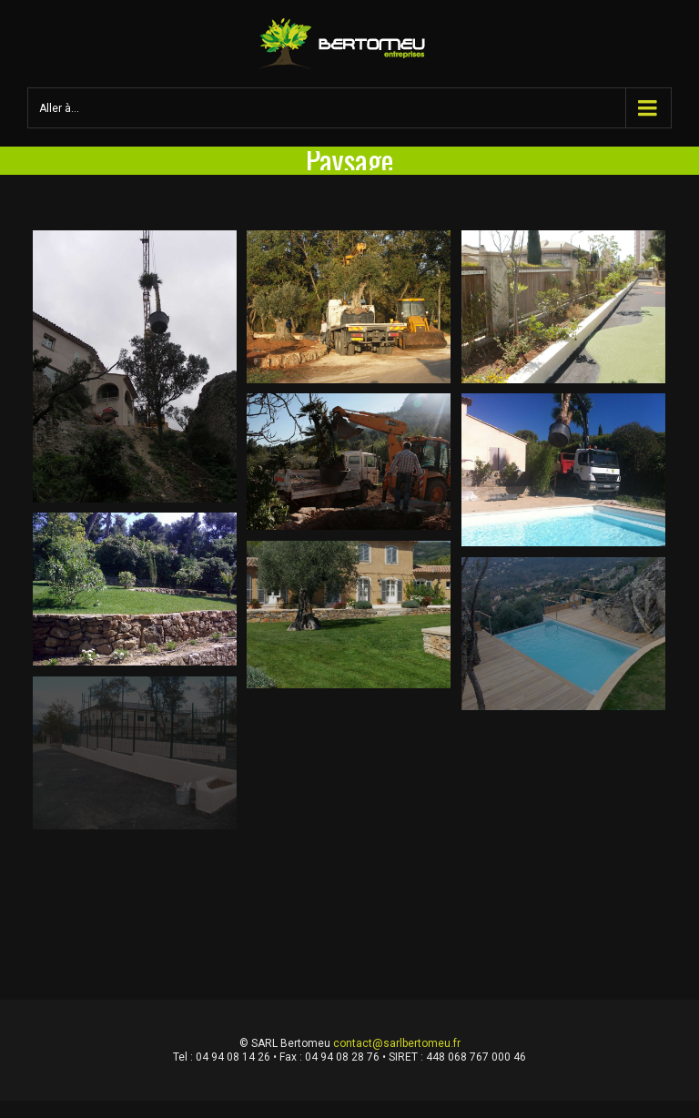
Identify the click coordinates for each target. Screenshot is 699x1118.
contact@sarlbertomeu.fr (397, 1043)
